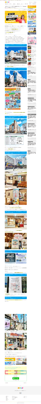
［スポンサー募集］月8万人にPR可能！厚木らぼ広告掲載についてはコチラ (13, 367)
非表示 (15, 35)
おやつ (7, 397)
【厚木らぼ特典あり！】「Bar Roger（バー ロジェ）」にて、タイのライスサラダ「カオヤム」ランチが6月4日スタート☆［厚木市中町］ (33, 59)
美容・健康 (7, 399)
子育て (7, 400)
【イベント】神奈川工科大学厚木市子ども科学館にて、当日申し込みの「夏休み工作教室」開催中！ (15, 38)
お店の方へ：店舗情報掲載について (15, 397)
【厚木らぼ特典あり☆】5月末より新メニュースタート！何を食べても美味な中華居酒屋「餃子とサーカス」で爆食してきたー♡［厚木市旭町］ (33, 51)
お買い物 (7, 398)
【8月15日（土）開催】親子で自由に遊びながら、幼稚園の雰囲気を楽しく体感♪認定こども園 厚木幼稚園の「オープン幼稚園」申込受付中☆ (33, 55)
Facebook (20, 392)
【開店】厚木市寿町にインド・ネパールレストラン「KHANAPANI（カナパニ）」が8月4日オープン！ (15, 42)
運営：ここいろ (25, 397)
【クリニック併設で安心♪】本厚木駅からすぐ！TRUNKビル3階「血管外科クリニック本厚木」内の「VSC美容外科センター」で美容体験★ (33, 63)
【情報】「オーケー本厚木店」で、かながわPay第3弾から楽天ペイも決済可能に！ (13, 36)
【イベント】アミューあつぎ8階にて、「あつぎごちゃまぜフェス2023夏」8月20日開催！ (14, 37)
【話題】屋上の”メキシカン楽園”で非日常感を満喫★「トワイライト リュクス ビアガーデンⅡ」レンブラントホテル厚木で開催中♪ (33, 47)
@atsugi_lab (18, 372)
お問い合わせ (13, 399)
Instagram (20, 393)
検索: (28, 36)
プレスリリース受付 (13, 398)
